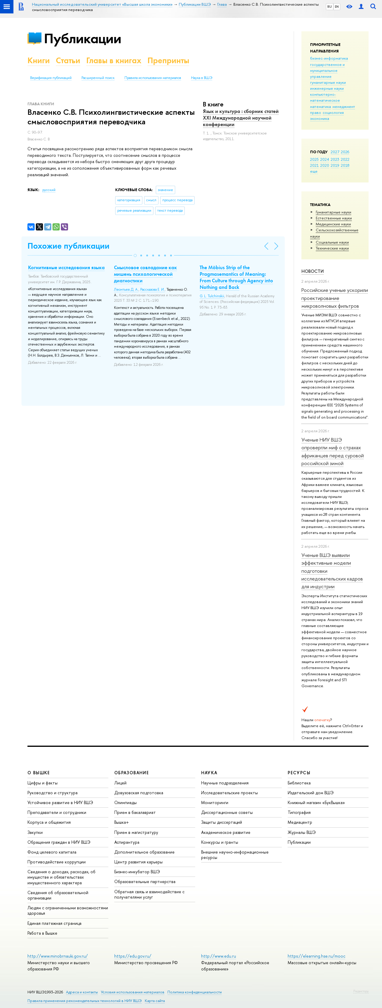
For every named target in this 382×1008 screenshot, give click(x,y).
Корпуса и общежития (49, 822)
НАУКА (209, 772)
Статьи (68, 60)
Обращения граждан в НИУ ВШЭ (58, 842)
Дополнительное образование (144, 852)
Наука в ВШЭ (201, 77)
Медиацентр (300, 822)
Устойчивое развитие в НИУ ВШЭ (60, 802)
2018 (345, 165)
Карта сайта (155, 1000)
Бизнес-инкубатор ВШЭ (137, 871)
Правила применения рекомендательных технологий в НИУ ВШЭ (84, 1000)
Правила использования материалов (152, 77)
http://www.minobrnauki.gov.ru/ (57, 956)
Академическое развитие (225, 832)
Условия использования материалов (132, 992)
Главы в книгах (113, 60)
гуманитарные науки (328, 82)
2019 (335, 165)
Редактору (361, 991)
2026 (345, 151)
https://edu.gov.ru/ (132, 956)
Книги (38, 60)
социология (333, 112)
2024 (324, 159)
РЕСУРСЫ (299, 772)
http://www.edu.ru (218, 956)
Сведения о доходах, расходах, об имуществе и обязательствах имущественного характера (61, 877)
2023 (335, 159)
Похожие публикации (68, 246)
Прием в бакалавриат (135, 812)
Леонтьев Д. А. (126, 289)
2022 (345, 159)
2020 (324, 165)
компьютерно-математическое (325, 97)
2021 (314, 165)
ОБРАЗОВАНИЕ (131, 772)
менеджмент (343, 106)
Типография (299, 812)
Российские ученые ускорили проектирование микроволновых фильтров (334, 298)
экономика (319, 118)
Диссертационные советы (227, 812)
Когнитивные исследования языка (66, 267)
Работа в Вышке (42, 933)
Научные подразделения (225, 783)
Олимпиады (125, 802)
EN (337, 6)
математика (320, 106)
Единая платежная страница (54, 923)
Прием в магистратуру (136, 832)
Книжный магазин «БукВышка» (316, 802)
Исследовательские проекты (229, 792)
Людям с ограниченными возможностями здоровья (67, 910)
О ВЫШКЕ (38, 772)
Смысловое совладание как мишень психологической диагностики (145, 274)
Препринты (168, 60)
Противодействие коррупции (56, 862)
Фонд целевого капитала (51, 852)
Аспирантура (126, 842)
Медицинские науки (333, 224)
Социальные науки (332, 242)
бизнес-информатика (329, 58)
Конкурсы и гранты (219, 842)
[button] (135, 255)
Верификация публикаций (51, 77)
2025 (314, 159)
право (315, 112)
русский (49, 190)
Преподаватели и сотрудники (56, 812)
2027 (335, 151)
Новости (312, 271)
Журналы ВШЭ (302, 832)
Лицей (120, 783)
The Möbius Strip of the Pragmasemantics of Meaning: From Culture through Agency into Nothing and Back (236, 277)
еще (314, 171)
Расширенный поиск (98, 77)
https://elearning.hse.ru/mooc (316, 956)
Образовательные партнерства (144, 881)
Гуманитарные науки (333, 212)
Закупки (35, 832)
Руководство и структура (52, 792)
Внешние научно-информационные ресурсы (235, 854)
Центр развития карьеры (138, 862)
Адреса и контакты (82, 992)
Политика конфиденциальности (194, 992)
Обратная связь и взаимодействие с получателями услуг (149, 894)
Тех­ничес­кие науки (332, 248)
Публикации (82, 38)
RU (329, 6)
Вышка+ (121, 822)
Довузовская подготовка (138, 792)
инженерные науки (327, 88)
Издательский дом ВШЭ (311, 792)
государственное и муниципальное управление (327, 70)
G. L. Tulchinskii (212, 296)
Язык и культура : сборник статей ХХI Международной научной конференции (241, 118)
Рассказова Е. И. (152, 289)
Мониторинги (214, 802)
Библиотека (299, 783)
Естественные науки (334, 218)
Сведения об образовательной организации (57, 895)
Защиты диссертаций (221, 822)
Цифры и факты (42, 783)
